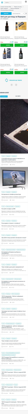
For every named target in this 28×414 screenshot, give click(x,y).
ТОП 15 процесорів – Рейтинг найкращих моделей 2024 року (12, 297)
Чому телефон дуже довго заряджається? (13, 267)
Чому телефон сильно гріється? (10, 340)
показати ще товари (15, 80)
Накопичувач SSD (9, 278)
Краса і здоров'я (4, 8)
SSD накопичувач (18, 278)
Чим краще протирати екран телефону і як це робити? (13, 311)
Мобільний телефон (10, 206)
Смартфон (8, 156)
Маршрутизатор (9, 369)
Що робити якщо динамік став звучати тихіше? (14, 237)
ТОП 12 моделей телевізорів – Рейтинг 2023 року (13, 402)
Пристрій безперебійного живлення (12, 352)
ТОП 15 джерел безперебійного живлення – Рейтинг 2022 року (13, 358)
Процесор (8, 293)
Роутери (15, 384)
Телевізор (8, 399)
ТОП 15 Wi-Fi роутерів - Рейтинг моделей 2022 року (14, 373)
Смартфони (14, 156)
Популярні (3, 96)
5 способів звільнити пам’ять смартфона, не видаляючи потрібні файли (13, 159)
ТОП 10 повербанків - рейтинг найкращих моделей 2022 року (13, 326)
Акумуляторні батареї (21, 249)
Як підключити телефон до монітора (11, 194)
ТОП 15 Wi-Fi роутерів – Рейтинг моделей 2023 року (14, 387)
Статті (3, 156)
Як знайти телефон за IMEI (8, 208)
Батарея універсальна (10, 323)
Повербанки (18, 323)
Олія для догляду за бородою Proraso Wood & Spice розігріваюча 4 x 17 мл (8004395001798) (20, 37)
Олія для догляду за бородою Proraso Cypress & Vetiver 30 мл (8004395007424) (20, 65)
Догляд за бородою (15, 8)
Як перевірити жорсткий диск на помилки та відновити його (13, 282)
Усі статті (18, 96)
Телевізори (14, 399)
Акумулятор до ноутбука (10, 249)
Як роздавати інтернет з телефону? (11, 223)
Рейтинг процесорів (15, 293)
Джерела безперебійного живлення (8, 354)
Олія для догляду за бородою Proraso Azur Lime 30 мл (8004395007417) (5, 65)
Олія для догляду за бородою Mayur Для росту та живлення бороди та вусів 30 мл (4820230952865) (6, 37)
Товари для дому (18, 6)
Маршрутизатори (17, 369)
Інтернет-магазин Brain (6, 6)
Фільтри (6, 13)
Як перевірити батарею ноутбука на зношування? (11, 252)
